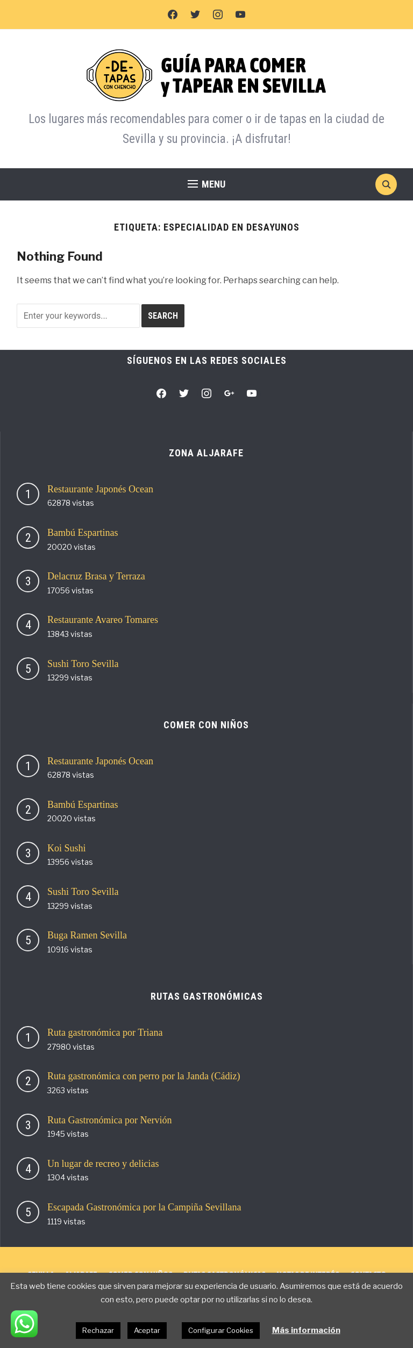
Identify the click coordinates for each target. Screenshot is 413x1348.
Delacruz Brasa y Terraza (96, 576)
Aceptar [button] (147, 1330)
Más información (306, 1330)
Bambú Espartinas (82, 532)
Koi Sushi (66, 848)
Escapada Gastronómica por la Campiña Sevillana (144, 1207)
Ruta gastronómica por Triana (104, 1032)
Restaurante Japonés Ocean (100, 489)
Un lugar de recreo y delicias (103, 1163)
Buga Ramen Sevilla (87, 935)
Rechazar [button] (98, 1330)
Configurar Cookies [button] (220, 1330)
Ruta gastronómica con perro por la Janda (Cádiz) (143, 1076)
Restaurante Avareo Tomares (102, 619)
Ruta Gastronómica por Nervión (109, 1120)
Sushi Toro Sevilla (82, 663)
